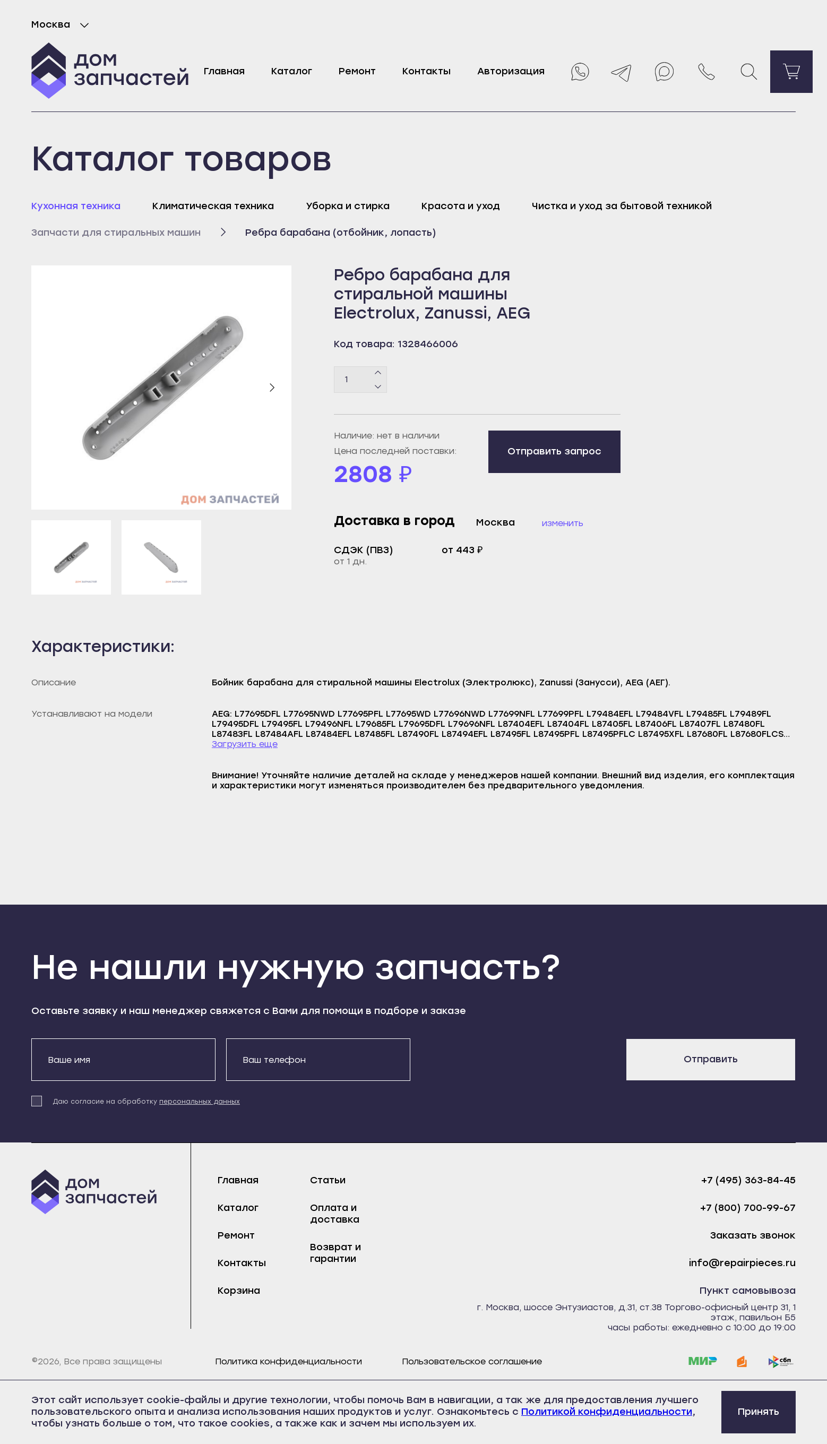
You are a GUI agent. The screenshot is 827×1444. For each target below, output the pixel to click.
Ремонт (357, 71)
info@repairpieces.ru (742, 1263)
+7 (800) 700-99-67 (748, 1208)
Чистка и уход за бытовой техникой (622, 206)
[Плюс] (378, 373)
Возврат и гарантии (335, 1253)
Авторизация (511, 71)
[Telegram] (621, 71)
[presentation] (501, 1059)
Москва (62, 25)
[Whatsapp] (579, 71)
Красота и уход (460, 206)
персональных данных (199, 1101)
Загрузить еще (245, 744)
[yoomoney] (742, 1362)
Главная (224, 71)
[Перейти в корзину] (791, 71)
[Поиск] (749, 71)
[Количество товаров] (360, 379)
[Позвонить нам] (706, 71)
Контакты (426, 71)
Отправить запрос (554, 451)
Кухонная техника (75, 206)
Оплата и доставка (334, 1213)
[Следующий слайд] (272, 388)
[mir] (702, 1362)
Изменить (562, 523)
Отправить (711, 1059)
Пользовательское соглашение (472, 1361)
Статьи (328, 1180)
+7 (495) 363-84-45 (748, 1180)
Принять (758, 1411)
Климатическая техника (213, 206)
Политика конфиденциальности (288, 1361)
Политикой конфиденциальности (606, 1411)
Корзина (239, 1290)
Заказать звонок (753, 1235)
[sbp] (781, 1362)
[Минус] (378, 386)
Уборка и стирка (348, 206)
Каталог (291, 71)
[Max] (664, 71)
